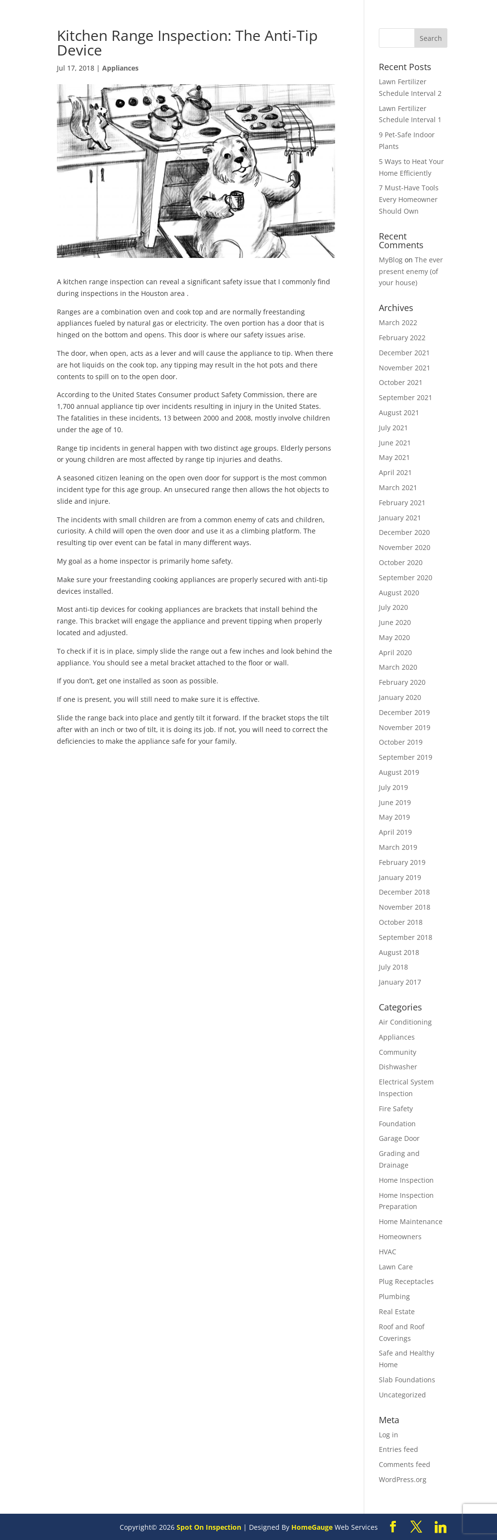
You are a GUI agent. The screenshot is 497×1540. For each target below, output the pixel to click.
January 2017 (400, 982)
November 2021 (404, 367)
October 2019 (401, 742)
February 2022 (402, 337)
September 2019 (405, 757)
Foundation (397, 1123)
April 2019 (395, 832)
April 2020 (395, 652)
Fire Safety (396, 1108)
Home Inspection (406, 1180)
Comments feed (404, 1464)
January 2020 (400, 697)
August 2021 (399, 412)
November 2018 (404, 907)
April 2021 (395, 472)
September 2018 (405, 937)
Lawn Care (396, 1266)
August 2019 (399, 772)
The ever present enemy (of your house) (411, 271)
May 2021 (394, 457)
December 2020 (404, 532)
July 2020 (393, 607)
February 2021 (402, 502)
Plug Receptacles (406, 1281)
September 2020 (405, 577)
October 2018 (401, 922)
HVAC (387, 1251)
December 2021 (404, 352)
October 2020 (401, 562)
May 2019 (394, 817)
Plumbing (394, 1296)
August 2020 (399, 592)
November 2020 (404, 547)
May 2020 (394, 637)
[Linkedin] (440, 1527)
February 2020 (402, 682)
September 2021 (405, 397)
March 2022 (398, 322)
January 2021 (400, 517)
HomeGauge (312, 1527)
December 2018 (404, 892)
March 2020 (398, 667)
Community (397, 1052)
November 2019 (404, 727)
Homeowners (400, 1236)
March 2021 (398, 487)
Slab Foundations (407, 1379)
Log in (388, 1434)
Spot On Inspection (209, 1527)
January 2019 (400, 877)
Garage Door (399, 1138)
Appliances (120, 68)
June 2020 (395, 622)
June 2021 (395, 442)
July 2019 (393, 787)
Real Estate (397, 1311)
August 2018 (399, 952)
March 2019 (398, 847)
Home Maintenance (411, 1221)
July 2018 (393, 967)
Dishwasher (398, 1066)
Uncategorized (402, 1394)
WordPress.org (402, 1479)
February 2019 (402, 862)
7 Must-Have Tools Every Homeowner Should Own (409, 199)
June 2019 (395, 802)
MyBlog (391, 259)
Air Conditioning (405, 1022)
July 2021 (393, 427)
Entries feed (398, 1449)
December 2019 (404, 712)
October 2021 (401, 382)
